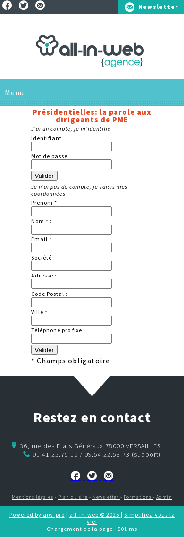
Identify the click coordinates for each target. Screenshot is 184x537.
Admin (164, 497)
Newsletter (158, 6)
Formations (138, 497)
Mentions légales (32, 497)
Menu (14, 92)
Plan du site (73, 497)
